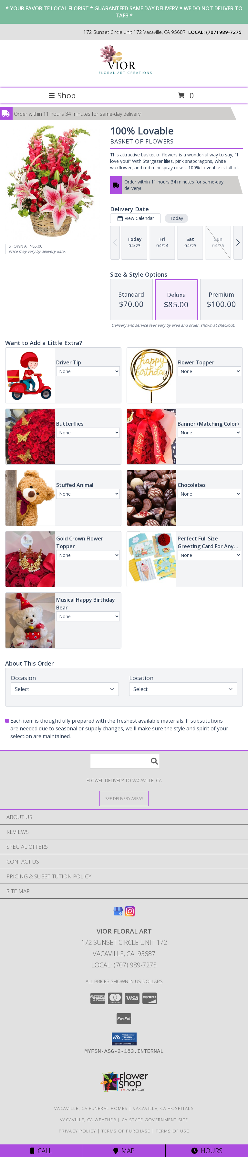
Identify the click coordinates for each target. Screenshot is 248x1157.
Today (176, 218)
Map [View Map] (124, 1150)
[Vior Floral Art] (124, 78)
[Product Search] (125, 761)
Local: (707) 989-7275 (124, 965)
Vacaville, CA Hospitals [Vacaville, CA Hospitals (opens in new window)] (163, 1108)
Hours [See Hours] (206, 1150)
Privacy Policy (77, 1131)
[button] (124, 1039)
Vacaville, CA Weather (88, 1119)
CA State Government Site (155, 1119)
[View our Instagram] (130, 914)
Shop (62, 95)
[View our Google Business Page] (118, 914)
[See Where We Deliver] (124, 798)
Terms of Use (172, 1131)
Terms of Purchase (125, 1131)
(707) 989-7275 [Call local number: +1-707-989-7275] (224, 32)
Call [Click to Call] (41, 1150)
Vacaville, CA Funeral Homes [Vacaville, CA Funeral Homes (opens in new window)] (91, 1108)
